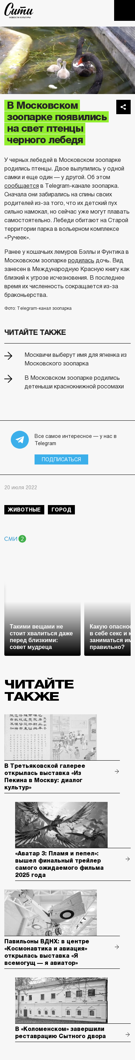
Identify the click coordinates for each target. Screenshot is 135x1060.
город (61, 510)
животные (24, 510)
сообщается (21, 186)
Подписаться (61, 459)
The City (18, 10)
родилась (81, 260)
